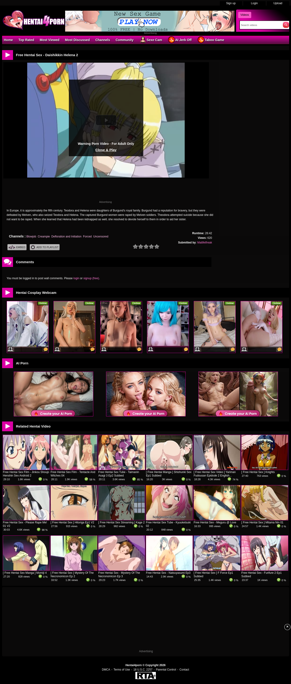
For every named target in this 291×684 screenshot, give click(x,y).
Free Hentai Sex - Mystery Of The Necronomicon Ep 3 (119, 574)
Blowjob (31, 236)
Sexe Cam (150, 39)
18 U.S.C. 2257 (142, 669)
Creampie (44, 236)
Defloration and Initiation (66, 236)
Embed (17, 247)
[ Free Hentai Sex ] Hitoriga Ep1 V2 (72, 522)
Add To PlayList (45, 247)
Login (254, 3)
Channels (102, 40)
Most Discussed (77, 40)
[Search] (260, 25)
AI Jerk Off (180, 39)
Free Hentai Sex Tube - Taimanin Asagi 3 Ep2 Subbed (118, 473)
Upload (277, 3)
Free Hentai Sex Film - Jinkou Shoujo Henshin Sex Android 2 (26, 473)
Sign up (231, 3)
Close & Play (106, 150)
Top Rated (26, 40)
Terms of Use (122, 669)
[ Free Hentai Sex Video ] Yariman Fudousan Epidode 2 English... (215, 473)
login (76, 278)
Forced (87, 236)
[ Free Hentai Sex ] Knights (258, 472)
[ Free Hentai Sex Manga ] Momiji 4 (25, 572)
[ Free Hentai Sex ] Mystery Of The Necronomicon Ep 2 (72, 574)
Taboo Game (210, 39)
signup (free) (91, 278)
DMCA (106, 669)
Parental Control (166, 669)
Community (125, 40)
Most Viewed (50, 40)
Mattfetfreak (204, 242)
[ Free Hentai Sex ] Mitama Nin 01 (262, 522)
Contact (184, 669)
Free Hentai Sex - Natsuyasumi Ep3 (168, 572)
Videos (245, 14)
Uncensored (100, 236)
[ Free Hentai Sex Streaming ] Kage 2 (121, 522)
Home (8, 40)
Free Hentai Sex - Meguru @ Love (215, 522)
